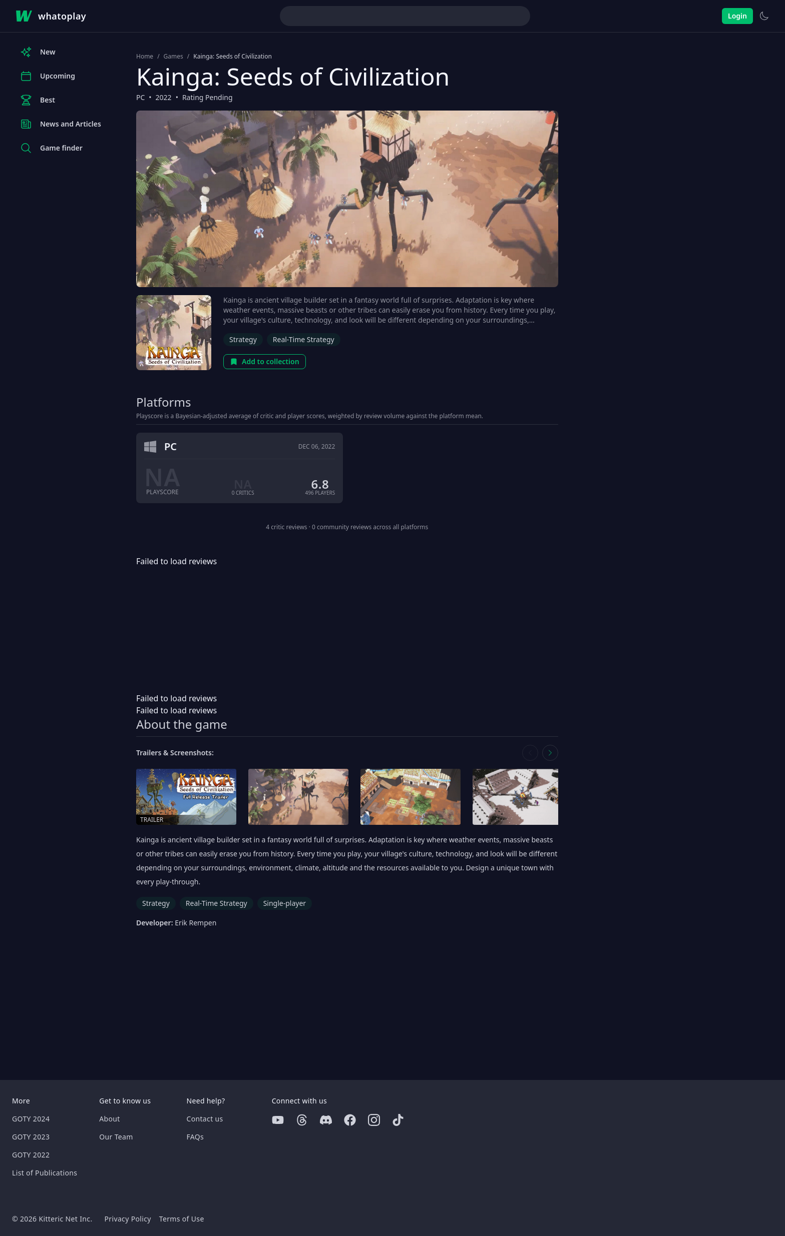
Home (144, 57)
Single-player (284, 903)
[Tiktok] (398, 1120)
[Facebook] (350, 1120)
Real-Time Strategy (303, 339)
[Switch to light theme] (764, 16)
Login (737, 16)
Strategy (243, 339)
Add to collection (264, 361)
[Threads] (302, 1120)
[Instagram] (374, 1120)
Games (173, 57)
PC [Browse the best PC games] (140, 97)
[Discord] (326, 1120)
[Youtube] (278, 1120)
